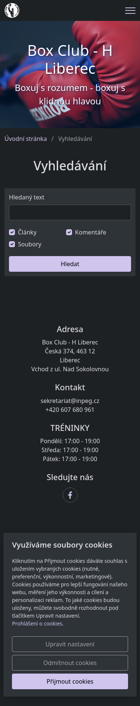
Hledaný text (26, 197)
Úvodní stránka (25, 139)
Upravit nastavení (70, 644)
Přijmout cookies (70, 681)
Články (27, 232)
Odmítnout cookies (70, 663)
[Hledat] (70, 212)
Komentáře (90, 232)
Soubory (29, 244)
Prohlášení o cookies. (37, 623)
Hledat (70, 264)
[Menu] (130, 10)
